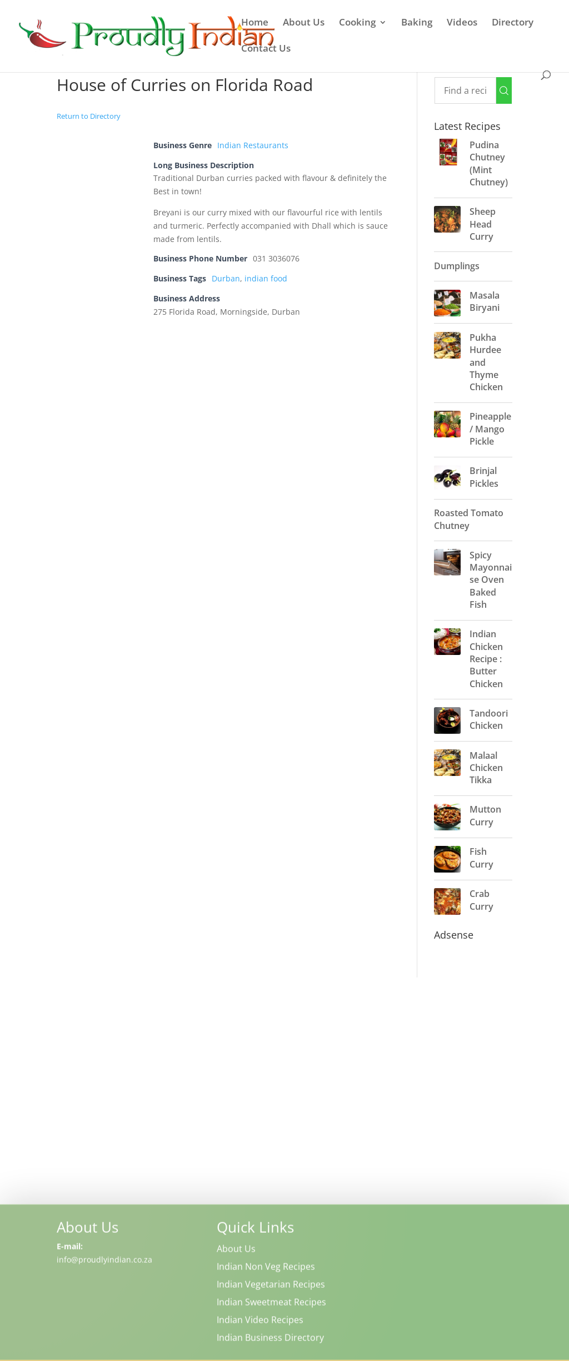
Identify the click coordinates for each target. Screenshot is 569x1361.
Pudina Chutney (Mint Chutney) (489, 163)
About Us (304, 23)
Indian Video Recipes (260, 1321)
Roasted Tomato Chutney (468, 519)
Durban (226, 278)
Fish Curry (481, 857)
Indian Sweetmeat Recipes (271, 1303)
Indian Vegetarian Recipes (271, 1285)
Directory (512, 23)
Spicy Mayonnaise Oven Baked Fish (491, 580)
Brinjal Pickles (484, 477)
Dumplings (457, 266)
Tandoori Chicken (489, 719)
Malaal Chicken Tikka (486, 768)
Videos (462, 23)
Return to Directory (89, 116)
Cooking (357, 23)
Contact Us (266, 49)
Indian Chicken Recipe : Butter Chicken (486, 659)
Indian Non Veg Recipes (266, 1268)
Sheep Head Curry (483, 224)
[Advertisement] (284, 1089)
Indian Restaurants (252, 145)
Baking (416, 23)
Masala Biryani (485, 301)
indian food (265, 278)
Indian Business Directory (270, 1339)
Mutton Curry (485, 815)
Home (254, 23)
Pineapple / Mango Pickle (490, 428)
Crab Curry (481, 900)
